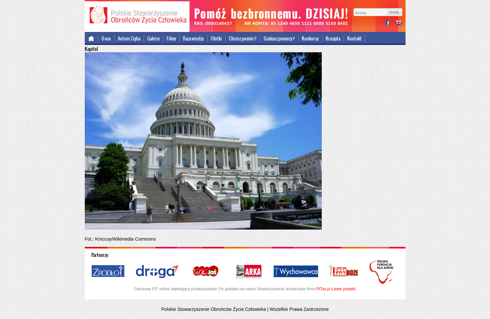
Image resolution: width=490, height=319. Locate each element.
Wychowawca (296, 272)
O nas (106, 38)
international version (398, 23)
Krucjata (333, 38)
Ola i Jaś (206, 272)
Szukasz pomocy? (279, 38)
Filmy (171, 38)
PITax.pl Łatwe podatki (335, 289)
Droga (157, 272)
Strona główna (91, 38)
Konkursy (310, 38)
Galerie (153, 38)
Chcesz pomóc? (243, 38)
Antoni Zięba (129, 38)
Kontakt (354, 38)
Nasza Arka (248, 272)
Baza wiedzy (193, 38)
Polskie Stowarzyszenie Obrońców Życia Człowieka (137, 15)
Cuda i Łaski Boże (343, 272)
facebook (390, 23)
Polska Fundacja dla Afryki (382, 272)
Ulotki (216, 38)
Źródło (108, 272)
